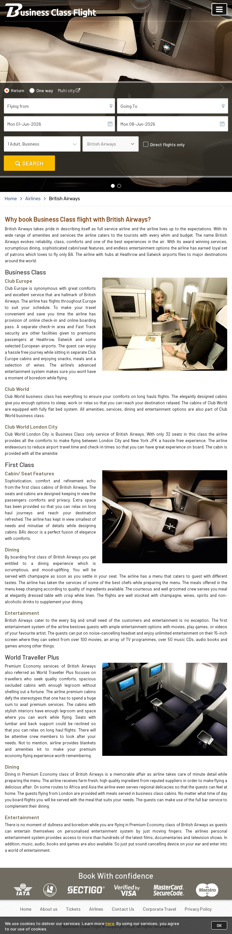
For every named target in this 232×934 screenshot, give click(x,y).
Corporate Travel (159, 909)
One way (44, 90)
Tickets (73, 909)
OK (219, 925)
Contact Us (123, 909)
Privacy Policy (198, 909)
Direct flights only (167, 144)
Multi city (69, 90)
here (109, 923)
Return (17, 90)
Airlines (96, 909)
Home (25, 909)
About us (49, 909)
